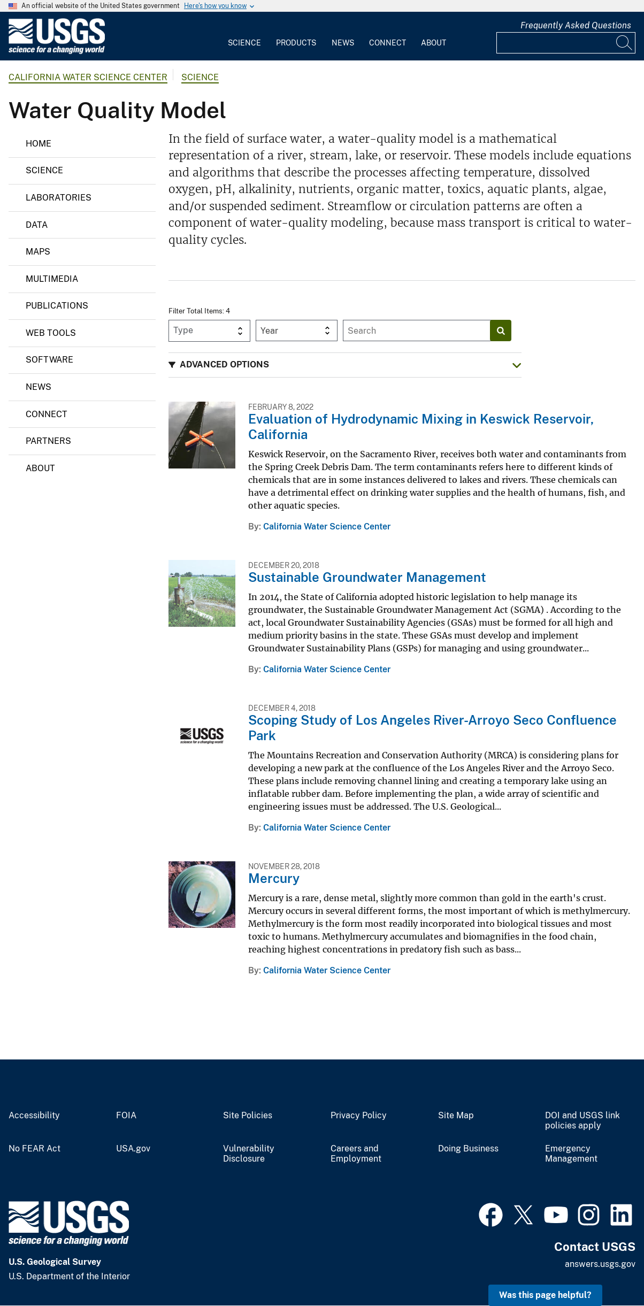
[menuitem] (244, 36)
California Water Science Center (88, 77)
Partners (48, 441)
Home (38, 144)
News (343, 43)
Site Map (456, 1115)
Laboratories (58, 198)
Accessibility (34, 1115)
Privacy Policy (359, 1115)
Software (49, 360)
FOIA (126, 1115)
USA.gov (133, 1149)
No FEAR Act (34, 1149)
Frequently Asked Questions (575, 25)
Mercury (274, 878)
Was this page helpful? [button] (545, 1295)
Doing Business (468, 1149)
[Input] (565, 42)
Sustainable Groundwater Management (367, 577)
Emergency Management (571, 1154)
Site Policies (247, 1115)
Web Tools (51, 333)
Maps (38, 252)
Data (37, 225)
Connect (387, 43)
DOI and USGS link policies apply (582, 1121)
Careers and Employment (356, 1154)
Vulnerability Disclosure (248, 1154)
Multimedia (52, 279)
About (433, 43)
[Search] (624, 42)
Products (296, 43)
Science (244, 43)
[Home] (57, 52)
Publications (57, 306)
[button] (345, 365)
